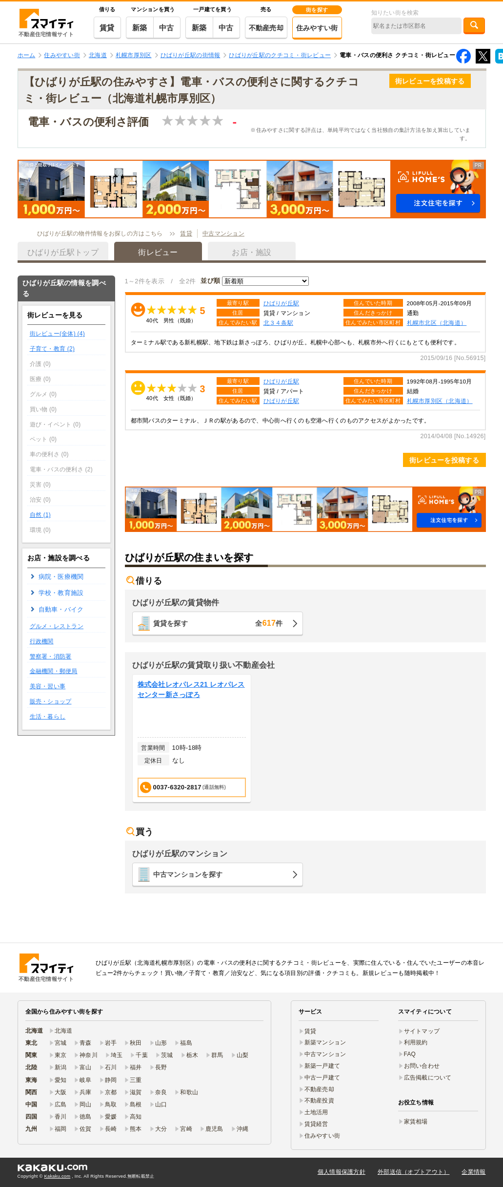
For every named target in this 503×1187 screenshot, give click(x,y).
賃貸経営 (316, 1124)
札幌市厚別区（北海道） (440, 401)
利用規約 (416, 1042)
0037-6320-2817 (183, 787)
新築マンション (325, 1042)
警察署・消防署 (51, 656)
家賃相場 (416, 1121)
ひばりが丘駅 (281, 303)
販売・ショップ (51, 701)
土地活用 (316, 1112)
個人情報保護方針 (341, 1171)
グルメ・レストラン (57, 626)
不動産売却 (266, 28)
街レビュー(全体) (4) (57, 333)
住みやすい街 (317, 28)
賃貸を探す (218, 623)
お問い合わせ (422, 1065)
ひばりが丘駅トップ (63, 252)
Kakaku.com (57, 1176)
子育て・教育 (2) (52, 348)
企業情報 (473, 1171)
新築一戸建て (322, 1065)
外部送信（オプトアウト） (413, 1171)
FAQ (410, 1054)
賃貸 (107, 27)
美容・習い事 (48, 686)
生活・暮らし (48, 716)
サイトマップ (422, 1031)
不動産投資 (319, 1100)
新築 (139, 27)
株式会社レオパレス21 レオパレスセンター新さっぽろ (191, 689)
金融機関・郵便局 (54, 671)
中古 (166, 27)
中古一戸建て (322, 1077)
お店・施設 (251, 252)
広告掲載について (428, 1077)
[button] (252, 189)
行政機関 (42, 641)
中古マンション (223, 233)
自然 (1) (40, 514)
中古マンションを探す (188, 874)
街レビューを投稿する (430, 81)
